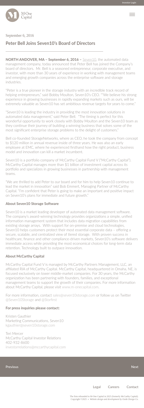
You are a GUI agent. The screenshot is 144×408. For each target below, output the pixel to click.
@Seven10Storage (20, 299)
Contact (132, 387)
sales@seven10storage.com (74, 295)
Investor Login (129, 2)
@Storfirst (49, 299)
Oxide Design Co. (130, 399)
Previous (12, 367)
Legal (97, 387)
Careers (113, 387)
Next (135, 367)
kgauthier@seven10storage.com (30, 325)
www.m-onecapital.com (80, 287)
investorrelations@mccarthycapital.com (36, 347)
